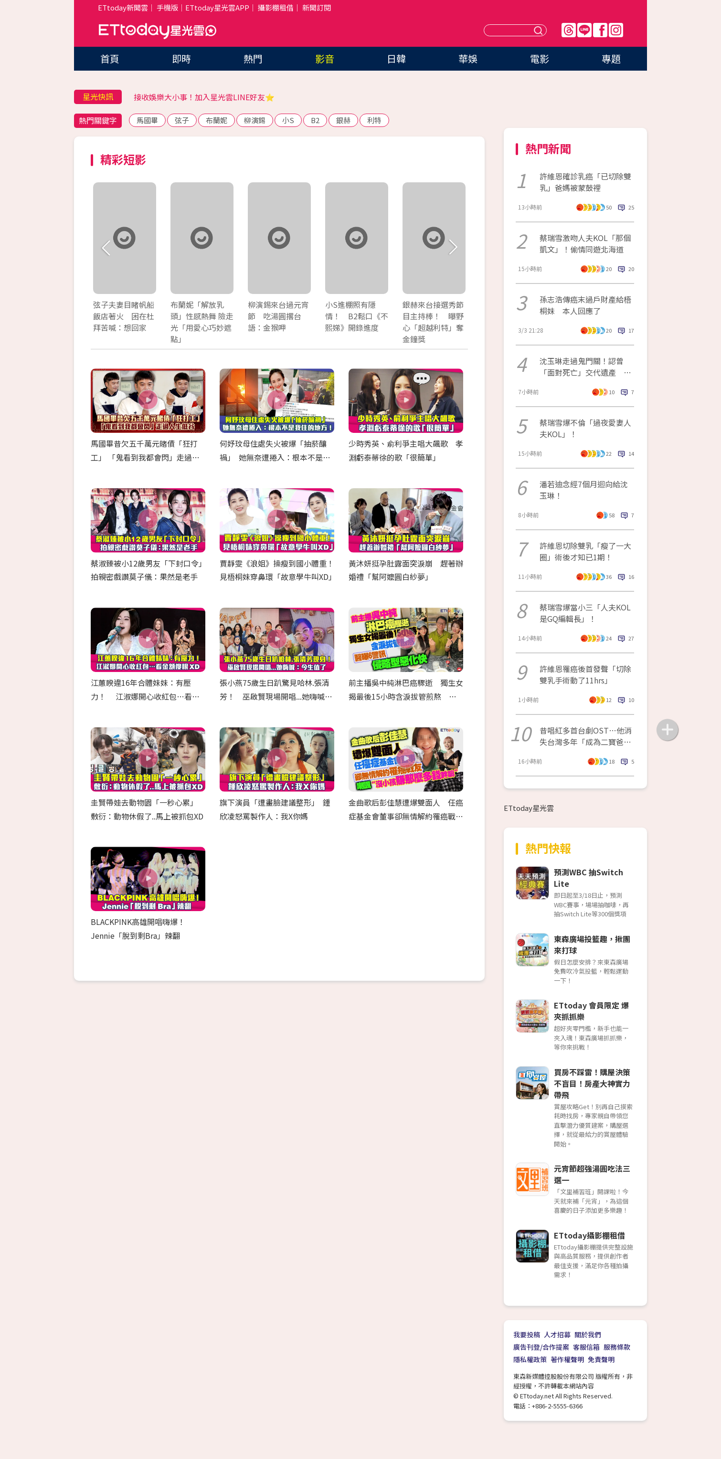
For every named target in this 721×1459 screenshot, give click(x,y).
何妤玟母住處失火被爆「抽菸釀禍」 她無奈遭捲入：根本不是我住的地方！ (275, 457)
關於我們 (587, 1334)
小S (288, 120)
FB (600, 30)
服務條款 (617, 1347)
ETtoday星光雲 (157, 31)
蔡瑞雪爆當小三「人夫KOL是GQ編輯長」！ (585, 612)
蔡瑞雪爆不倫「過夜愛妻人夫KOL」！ (585, 428)
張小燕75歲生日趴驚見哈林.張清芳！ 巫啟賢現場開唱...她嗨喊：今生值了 (276, 696)
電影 (539, 58)
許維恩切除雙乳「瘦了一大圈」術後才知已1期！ (585, 551)
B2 (315, 120)
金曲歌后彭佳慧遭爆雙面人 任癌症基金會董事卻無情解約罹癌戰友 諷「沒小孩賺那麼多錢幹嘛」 (410, 816)
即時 (181, 58)
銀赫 (343, 120)
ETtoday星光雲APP (217, 7)
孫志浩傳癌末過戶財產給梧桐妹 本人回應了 (585, 305)
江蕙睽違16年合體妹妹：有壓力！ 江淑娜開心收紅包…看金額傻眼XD (145, 696)
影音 (324, 58)
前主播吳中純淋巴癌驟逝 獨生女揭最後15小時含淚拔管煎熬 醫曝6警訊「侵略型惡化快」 (406, 696)
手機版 (167, 7)
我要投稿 (526, 1334)
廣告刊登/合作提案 (541, 1347)
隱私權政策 (530, 1359)
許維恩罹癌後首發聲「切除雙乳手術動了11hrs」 (585, 674)
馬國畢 (147, 120)
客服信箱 (586, 1347)
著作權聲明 (567, 1359)
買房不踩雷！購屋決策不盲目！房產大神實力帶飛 (592, 1083)
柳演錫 (254, 120)
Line (584, 30)
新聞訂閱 (316, 7)
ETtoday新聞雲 (123, 7)
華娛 (467, 58)
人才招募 (557, 1334)
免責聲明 (601, 1359)
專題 (611, 58)
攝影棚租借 (276, 7)
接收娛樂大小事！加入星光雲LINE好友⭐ (204, 97)
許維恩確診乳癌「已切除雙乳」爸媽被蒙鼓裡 (585, 181)
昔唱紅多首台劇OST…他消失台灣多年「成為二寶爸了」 (586, 735)
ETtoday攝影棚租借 (589, 1235)
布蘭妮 (216, 120)
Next (452, 248)
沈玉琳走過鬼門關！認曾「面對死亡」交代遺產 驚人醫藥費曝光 (585, 366)
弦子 (182, 120)
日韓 (396, 58)
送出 (539, 30)
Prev (106, 248)
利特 (374, 120)
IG (616, 30)
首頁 (109, 58)
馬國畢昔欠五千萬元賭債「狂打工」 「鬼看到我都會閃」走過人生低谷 (145, 457)
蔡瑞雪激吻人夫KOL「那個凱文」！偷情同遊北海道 (585, 243)
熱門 (253, 58)
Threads (569, 30)
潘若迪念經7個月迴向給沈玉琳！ (584, 489)
